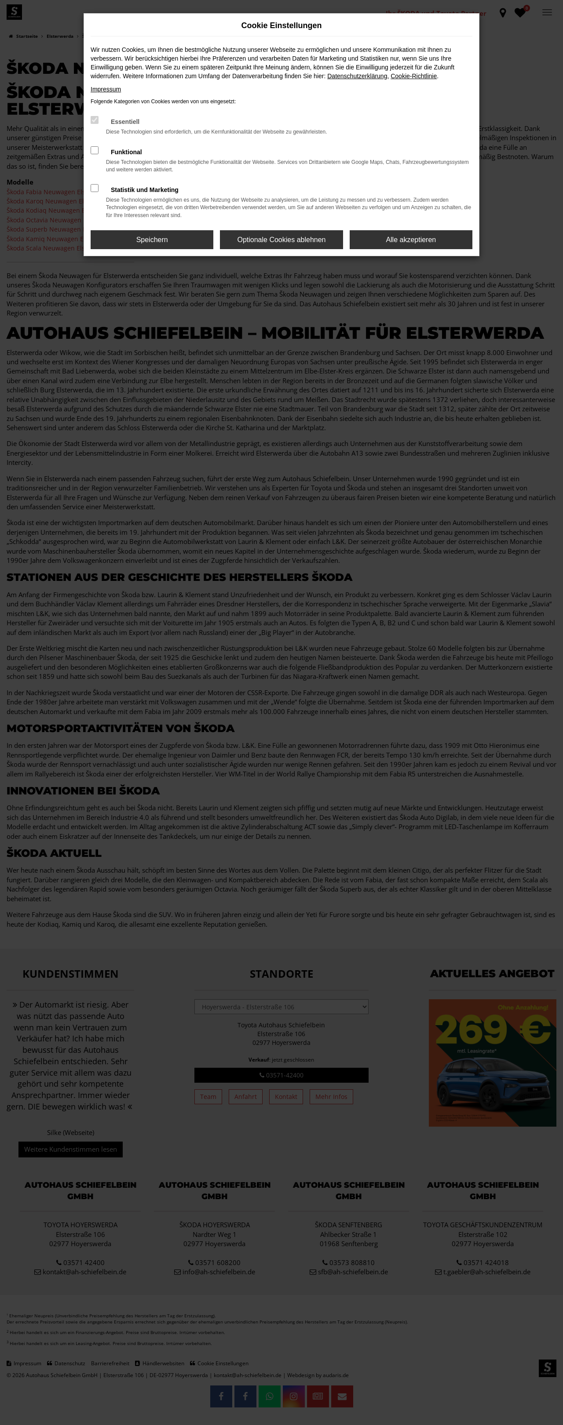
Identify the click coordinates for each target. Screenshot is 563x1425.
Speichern (152, 239)
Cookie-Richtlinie (414, 76)
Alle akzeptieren (411, 239)
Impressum (106, 89)
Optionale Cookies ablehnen (281, 239)
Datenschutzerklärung (357, 76)
